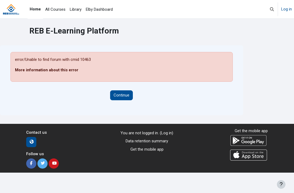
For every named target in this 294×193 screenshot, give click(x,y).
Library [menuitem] (76, 9)
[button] (272, 9)
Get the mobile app (147, 149)
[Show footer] (281, 184)
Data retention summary (147, 141)
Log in (286, 9)
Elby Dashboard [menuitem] (99, 9)
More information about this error (46, 70)
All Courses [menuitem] (55, 9)
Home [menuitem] (35, 9)
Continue (121, 95)
